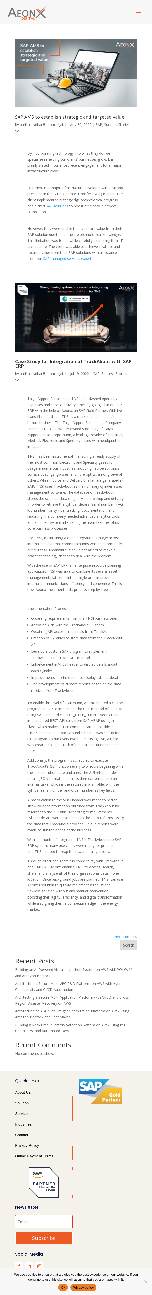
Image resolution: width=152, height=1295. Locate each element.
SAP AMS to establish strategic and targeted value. (70, 117)
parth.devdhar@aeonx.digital (43, 124)
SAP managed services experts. (68, 258)
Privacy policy (83, 1287)
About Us (23, 1092)
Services (22, 1114)
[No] (145, 1281)
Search (128, 945)
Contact (21, 1135)
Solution (22, 1103)
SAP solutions (57, 206)
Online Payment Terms (34, 1156)
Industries (23, 1124)
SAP (99, 124)
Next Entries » (125, 936)
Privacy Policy (27, 1145)
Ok (63, 1287)
